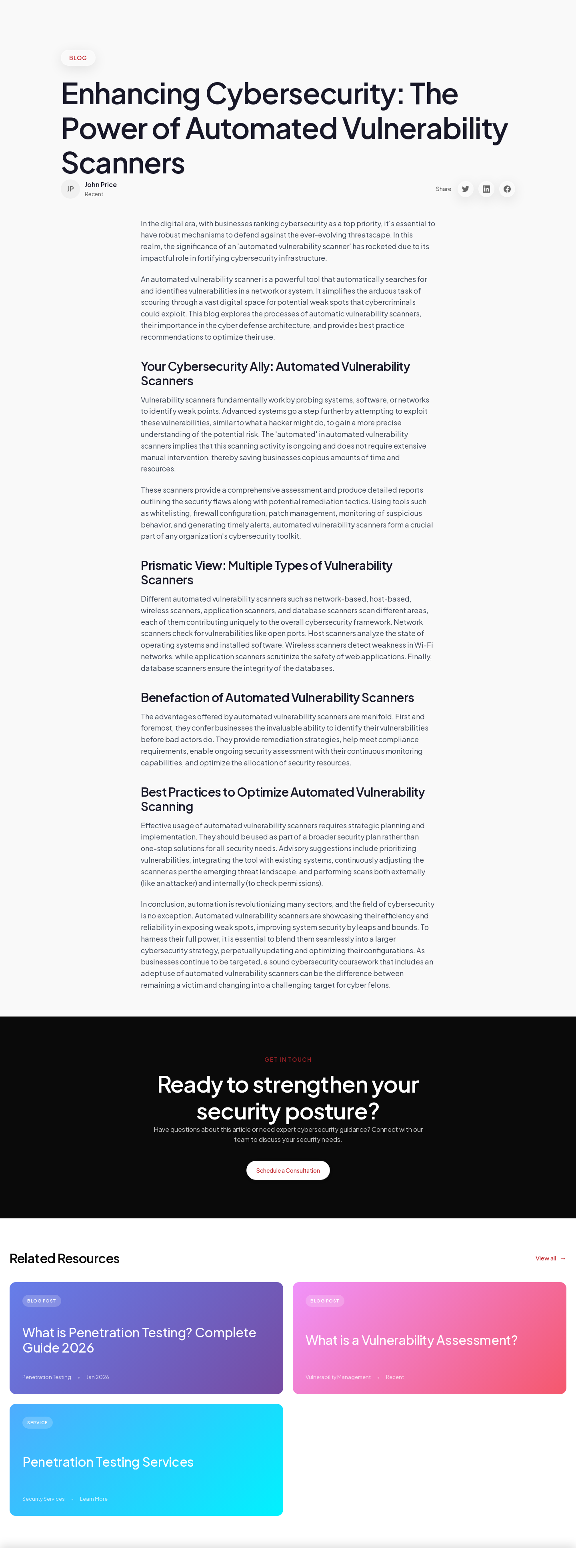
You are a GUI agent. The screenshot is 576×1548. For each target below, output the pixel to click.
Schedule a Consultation (288, 1170)
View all (546, 1258)
